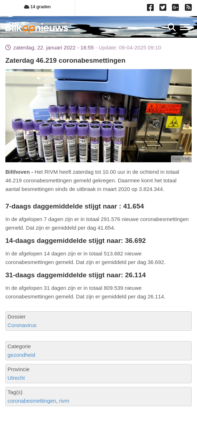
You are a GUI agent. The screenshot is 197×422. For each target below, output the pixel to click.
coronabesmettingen (32, 401)
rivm (64, 401)
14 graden (37, 6)
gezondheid (21, 355)
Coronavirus (22, 325)
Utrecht (16, 378)
